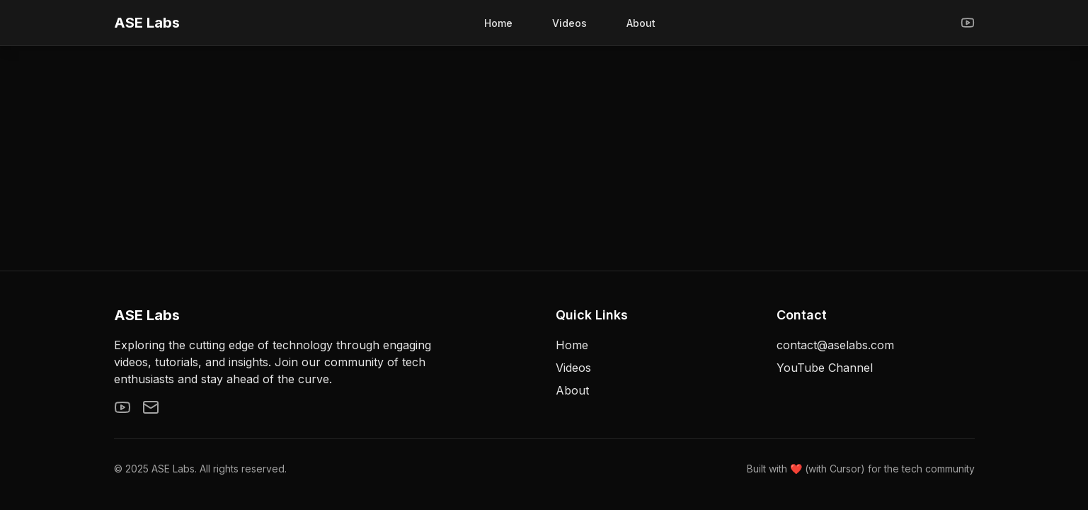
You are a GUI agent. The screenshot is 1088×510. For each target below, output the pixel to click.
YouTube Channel (825, 368)
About (640, 23)
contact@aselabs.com (835, 345)
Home (498, 23)
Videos (569, 23)
